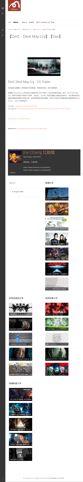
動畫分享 (24, 22)
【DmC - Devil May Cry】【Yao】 (35, 36)
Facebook (2, 30)
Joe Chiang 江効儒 (39, 152)
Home (9, 22)
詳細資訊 (12, 172)
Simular (53, 478)
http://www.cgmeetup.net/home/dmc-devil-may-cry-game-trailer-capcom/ (44, 109)
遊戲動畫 (31, 22)
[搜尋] (23, 192)
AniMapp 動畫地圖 (14, 5)
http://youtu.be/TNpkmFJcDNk (26, 106)
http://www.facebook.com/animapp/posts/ (31, 128)
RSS (2, 13)
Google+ (2, 35)
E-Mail (2, 8)
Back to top (2, 479)
